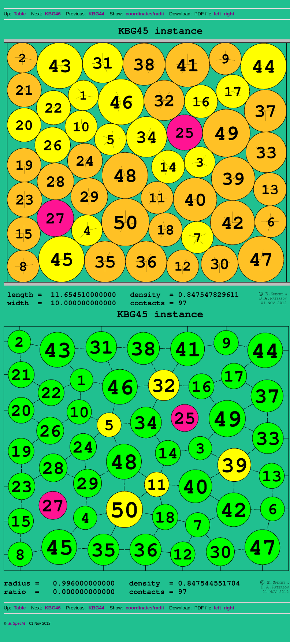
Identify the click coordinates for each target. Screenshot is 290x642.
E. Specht (16, 624)
